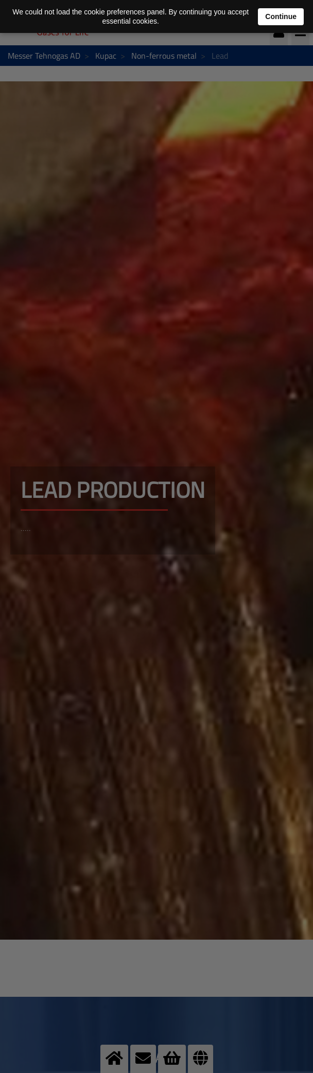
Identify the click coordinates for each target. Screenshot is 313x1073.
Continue (281, 16)
